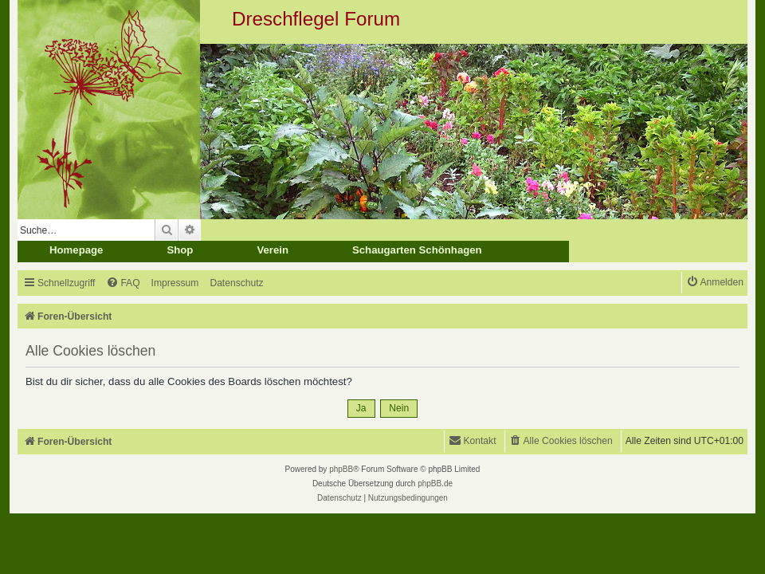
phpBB (341, 469)
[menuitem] (122, 283)
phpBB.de (435, 483)
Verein (272, 250)
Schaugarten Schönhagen (417, 250)
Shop (180, 250)
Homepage (76, 250)
